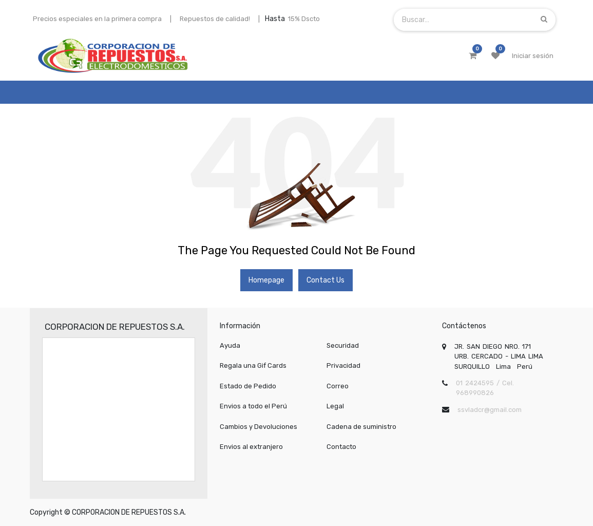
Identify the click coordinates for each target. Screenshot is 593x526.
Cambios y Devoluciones (258, 426)
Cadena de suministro (361, 426)
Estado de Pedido (248, 386)
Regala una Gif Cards (253, 365)
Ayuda (230, 345)
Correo (338, 386)
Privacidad (343, 365)
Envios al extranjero (251, 446)
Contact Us (326, 280)
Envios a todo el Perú (253, 406)
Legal (335, 406)
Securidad (343, 345)
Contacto (341, 446)
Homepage (266, 280)
